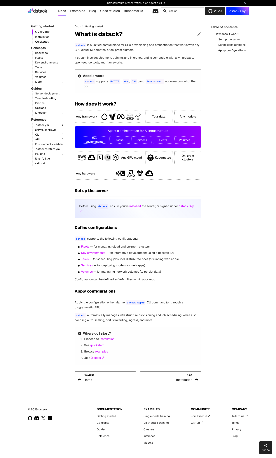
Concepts (103, 422)
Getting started (106, 416)
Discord (96, 358)
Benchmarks (133, 11)
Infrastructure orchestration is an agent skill (135, 3)
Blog (92, 11)
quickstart (97, 345)
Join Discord (199, 416)
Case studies (110, 11)
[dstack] (30, 10)
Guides (101, 429)
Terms (235, 422)
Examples (77, 11)
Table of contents (224, 27)
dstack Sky (237, 11)
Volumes (87, 272)
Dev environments (93, 253)
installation (107, 339)
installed (135, 206)
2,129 (218, 11)
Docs (62, 11)
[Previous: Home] (105, 377)
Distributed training (156, 422)
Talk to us (238, 416)
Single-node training (157, 416)
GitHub (195, 422)
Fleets (85, 246)
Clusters (149, 429)
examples (101, 351)
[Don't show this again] (245, 3)
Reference (103, 436)
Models (148, 442)
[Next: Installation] (170, 377)
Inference (149, 436)
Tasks (85, 259)
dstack (40, 11)
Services (87, 265)
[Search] (182, 11)
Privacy (236, 429)
